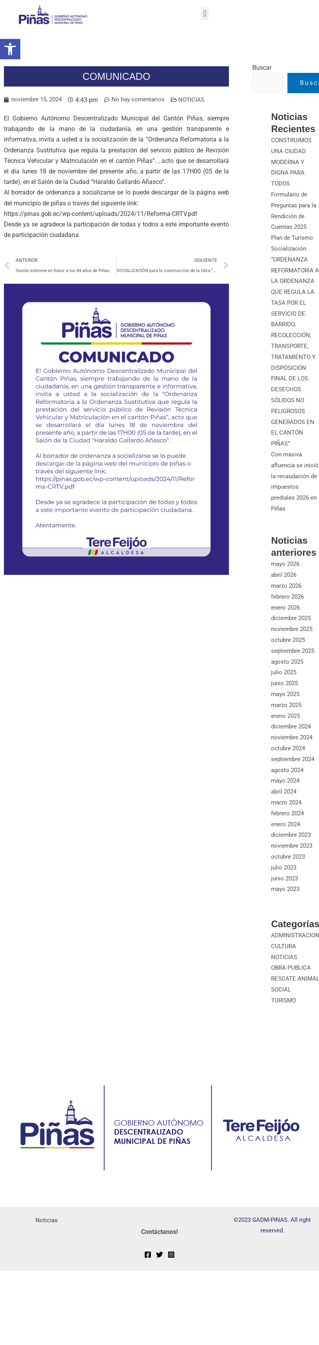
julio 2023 (284, 874)
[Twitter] (159, 1269)
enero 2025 (286, 726)
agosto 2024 (288, 778)
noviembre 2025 (293, 641)
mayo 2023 (286, 895)
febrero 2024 (288, 821)
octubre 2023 (289, 863)
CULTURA (284, 952)
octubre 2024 (289, 757)
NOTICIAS (198, 99)
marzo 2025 (287, 715)
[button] (10, 49)
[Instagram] (171, 1269)
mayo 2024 (286, 789)
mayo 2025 (286, 704)
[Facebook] (147, 1269)
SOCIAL (281, 1005)
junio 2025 (285, 694)
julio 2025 (284, 683)
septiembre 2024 (294, 768)
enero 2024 (286, 831)
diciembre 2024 (292, 736)
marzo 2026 (287, 598)
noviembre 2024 (293, 747)
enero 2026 (286, 620)
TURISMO (284, 1015)
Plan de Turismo (293, 236)
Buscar (261, 67)
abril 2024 (285, 800)
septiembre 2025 (294, 662)
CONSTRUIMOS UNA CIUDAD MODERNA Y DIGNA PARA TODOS (292, 162)
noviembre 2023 (293, 853)
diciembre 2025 (292, 630)
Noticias (46, 1235)
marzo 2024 (287, 810)
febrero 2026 (288, 609)
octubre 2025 (289, 651)
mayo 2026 (286, 577)
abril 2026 (285, 588)
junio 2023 (285, 884)
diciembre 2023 (292, 842)
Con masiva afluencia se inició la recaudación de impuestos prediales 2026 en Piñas (292, 490)
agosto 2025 (288, 673)
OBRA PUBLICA (292, 973)
